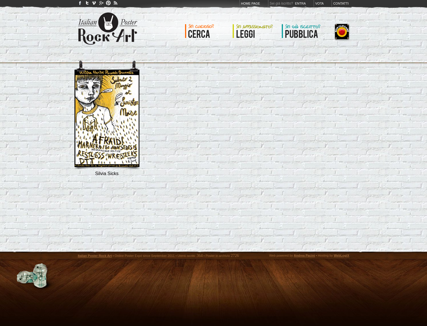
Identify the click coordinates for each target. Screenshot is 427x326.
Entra (300, 3)
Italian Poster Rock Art (95, 255)
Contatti (340, 3)
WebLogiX (341, 255)
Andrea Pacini (304, 255)
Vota (319, 3)
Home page (250, 3)
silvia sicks (107, 173)
